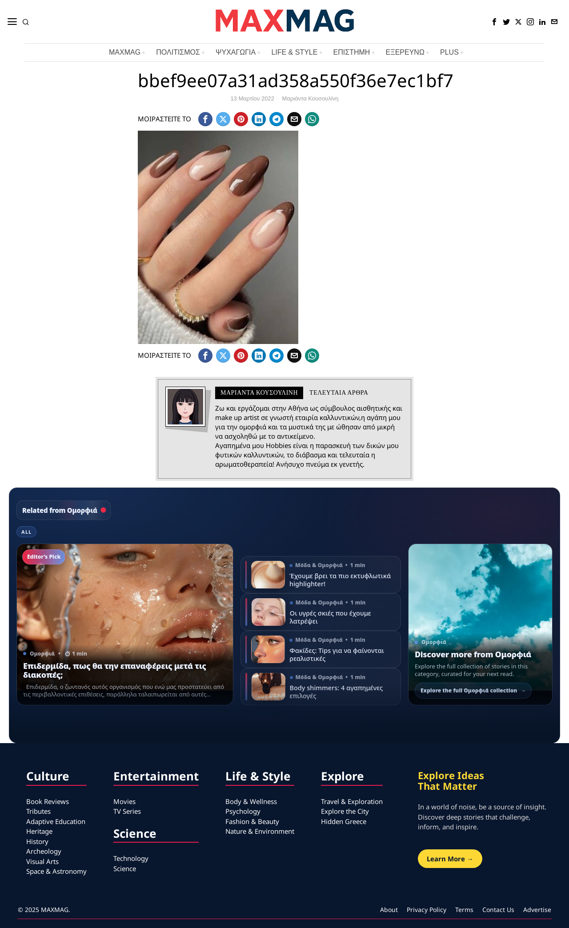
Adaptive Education (55, 821)
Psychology (242, 811)
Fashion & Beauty (252, 821)
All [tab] (26, 531)
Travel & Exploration (352, 801)
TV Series (127, 811)
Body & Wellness (251, 801)
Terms (464, 909)
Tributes (38, 811)
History (37, 841)
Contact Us (498, 909)
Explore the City (345, 811)
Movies (124, 801)
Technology (130, 858)
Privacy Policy (426, 909)
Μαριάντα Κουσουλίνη (310, 98)
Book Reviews (47, 801)
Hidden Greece (343, 821)
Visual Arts (42, 861)
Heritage (39, 831)
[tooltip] (494, 21)
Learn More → (450, 858)
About (389, 909)
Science (124, 868)
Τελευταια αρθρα (338, 392)
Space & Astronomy (56, 871)
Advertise (537, 909)
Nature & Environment (259, 831)
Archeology (43, 851)
